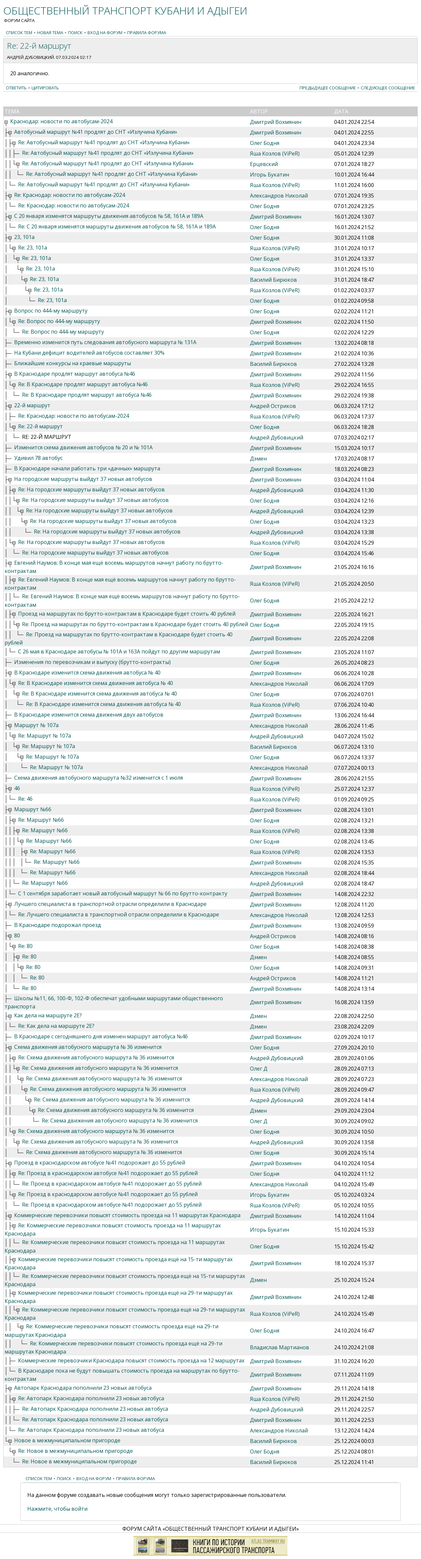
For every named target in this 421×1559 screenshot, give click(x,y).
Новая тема (50, 32)
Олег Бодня (264, 143)
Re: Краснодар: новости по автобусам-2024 (69, 195)
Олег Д (258, 1068)
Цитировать (45, 88)
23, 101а (24, 237)
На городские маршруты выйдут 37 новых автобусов (83, 479)
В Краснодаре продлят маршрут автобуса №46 (74, 373)
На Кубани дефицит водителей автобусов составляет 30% (89, 352)
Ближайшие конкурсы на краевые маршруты (72, 363)
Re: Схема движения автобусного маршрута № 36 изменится (96, 1057)
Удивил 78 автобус (38, 457)
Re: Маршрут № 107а (44, 735)
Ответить (16, 88)
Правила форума (146, 32)
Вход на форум (104, 32)
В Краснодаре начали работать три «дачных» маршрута (87, 468)
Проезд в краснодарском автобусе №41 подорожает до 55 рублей (99, 1162)
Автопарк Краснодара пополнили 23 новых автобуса (83, 1387)
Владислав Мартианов (279, 1347)
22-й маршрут (32, 405)
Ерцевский (264, 164)
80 (17, 935)
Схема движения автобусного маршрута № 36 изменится (87, 1047)
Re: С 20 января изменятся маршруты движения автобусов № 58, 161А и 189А (117, 226)
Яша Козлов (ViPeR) (275, 153)
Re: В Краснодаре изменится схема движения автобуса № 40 (95, 683)
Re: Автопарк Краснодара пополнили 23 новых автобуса (91, 1398)
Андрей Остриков (273, 406)
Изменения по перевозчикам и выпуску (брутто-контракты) (92, 662)
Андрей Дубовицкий (30, 57)
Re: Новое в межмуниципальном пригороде (75, 1450)
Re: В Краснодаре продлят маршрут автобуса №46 (83, 384)
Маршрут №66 (32, 809)
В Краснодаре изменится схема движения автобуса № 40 (87, 672)
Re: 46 (25, 798)
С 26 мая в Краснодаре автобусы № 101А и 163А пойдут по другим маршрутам (119, 651)
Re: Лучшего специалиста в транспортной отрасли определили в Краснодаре (118, 914)
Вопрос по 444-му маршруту (50, 310)
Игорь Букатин (269, 174)
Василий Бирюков (273, 279)
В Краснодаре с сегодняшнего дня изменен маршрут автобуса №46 (101, 1036)
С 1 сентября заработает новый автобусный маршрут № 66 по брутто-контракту (122, 893)
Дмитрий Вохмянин (275, 122)
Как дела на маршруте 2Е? (48, 1015)
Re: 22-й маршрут (40, 426)
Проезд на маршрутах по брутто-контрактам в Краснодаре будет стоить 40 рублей (126, 613)
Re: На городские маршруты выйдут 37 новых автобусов (91, 489)
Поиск (75, 32)
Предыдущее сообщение (328, 88)
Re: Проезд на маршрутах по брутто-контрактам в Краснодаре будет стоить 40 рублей (135, 624)
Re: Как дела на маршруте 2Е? (56, 1025)
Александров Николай (279, 195)
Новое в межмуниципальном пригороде (67, 1440)
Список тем (19, 32)
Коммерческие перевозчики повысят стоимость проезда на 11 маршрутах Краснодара (127, 1215)
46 (17, 788)
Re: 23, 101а (32, 247)
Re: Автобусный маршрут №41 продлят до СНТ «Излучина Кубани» (104, 142)
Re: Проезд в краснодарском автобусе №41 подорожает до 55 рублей (108, 1173)
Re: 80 (25, 946)
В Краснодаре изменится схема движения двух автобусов (88, 714)
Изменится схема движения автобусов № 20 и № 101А (83, 447)
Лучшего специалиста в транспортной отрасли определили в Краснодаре (110, 904)
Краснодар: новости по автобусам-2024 (61, 121)
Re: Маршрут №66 (41, 819)
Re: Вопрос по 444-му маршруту (59, 321)
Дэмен (258, 458)
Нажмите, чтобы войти (57, 1508)
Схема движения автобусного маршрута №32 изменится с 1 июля (98, 777)
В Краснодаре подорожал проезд (57, 925)
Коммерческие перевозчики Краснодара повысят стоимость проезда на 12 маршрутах (131, 1360)
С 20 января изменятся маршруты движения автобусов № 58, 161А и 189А (108, 216)
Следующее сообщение (388, 88)
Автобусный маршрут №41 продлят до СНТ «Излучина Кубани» (95, 131)
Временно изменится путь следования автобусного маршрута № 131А (105, 342)
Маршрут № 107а (36, 725)
